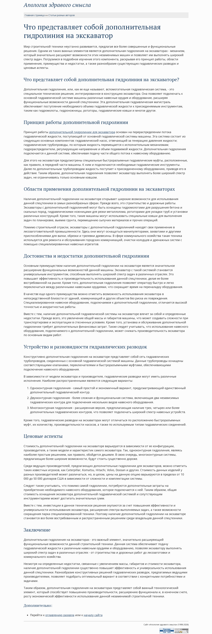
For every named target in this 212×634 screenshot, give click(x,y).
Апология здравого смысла (57, 5)
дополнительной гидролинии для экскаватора (82, 132)
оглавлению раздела (59, 615)
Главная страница (35, 15)
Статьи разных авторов (61, 15)
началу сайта (93, 615)
